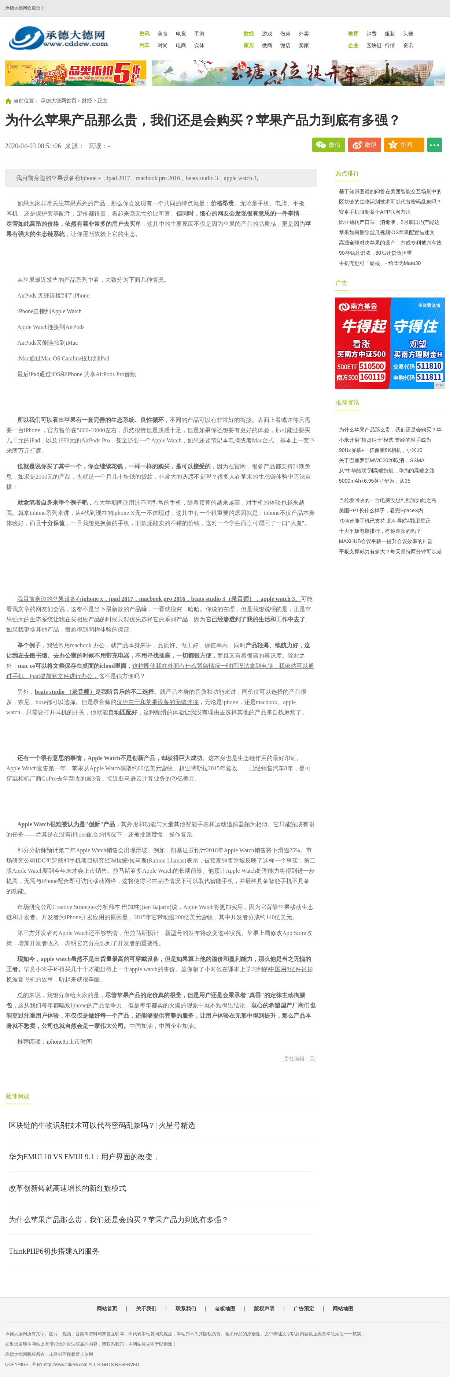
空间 (406, 145)
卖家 (304, 45)
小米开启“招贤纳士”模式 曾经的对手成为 (385, 440)
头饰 (408, 34)
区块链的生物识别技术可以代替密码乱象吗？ (390, 202)
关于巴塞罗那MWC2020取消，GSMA (381, 460)
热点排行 (347, 173)
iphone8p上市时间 (69, 1042)
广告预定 (304, 1308)
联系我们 (186, 1308)
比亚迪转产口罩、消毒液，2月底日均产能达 (389, 222)
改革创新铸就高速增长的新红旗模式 (67, 1188)
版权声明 (264, 1308)
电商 (181, 45)
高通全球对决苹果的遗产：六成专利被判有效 (390, 243)
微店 (285, 45)
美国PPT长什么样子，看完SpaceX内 (381, 510)
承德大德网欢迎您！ (25, 8)
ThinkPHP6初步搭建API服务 (54, 1251)
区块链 (374, 45)
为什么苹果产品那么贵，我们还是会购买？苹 (390, 430)
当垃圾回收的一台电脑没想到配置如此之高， (390, 500)
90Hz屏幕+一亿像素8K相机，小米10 (381, 450)
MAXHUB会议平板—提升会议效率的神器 (386, 541)
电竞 (181, 34)
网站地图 (343, 1308)
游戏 (267, 34)
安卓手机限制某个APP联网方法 (375, 212)
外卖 (304, 34)
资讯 (408, 45)
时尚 (163, 45)
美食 (163, 34)
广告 (341, 283)
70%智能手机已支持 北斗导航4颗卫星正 (385, 521)
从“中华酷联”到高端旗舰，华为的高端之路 (387, 471)
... (434, 145)
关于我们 (146, 1308)
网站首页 (107, 1308)
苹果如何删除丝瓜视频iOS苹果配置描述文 (387, 232)
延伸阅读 (17, 1096)
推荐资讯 (347, 402)
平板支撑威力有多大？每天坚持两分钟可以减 (390, 551)
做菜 (285, 34)
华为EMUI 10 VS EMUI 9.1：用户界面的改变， (84, 1157)
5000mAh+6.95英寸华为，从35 (374, 481)
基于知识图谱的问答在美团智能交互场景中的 (390, 191)
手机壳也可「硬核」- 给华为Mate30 (380, 263)
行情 (390, 45)
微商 (267, 45)
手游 (199, 34)
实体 (199, 45)
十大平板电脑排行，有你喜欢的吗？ (380, 531)
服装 (390, 34)
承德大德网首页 (59, 101)
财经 (87, 101)
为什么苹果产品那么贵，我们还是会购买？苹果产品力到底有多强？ (119, 1220)
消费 (371, 34)
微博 (370, 145)
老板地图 (225, 1308)
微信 (334, 145)
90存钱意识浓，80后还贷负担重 (375, 253)
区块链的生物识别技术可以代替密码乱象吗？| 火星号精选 (102, 1125)
